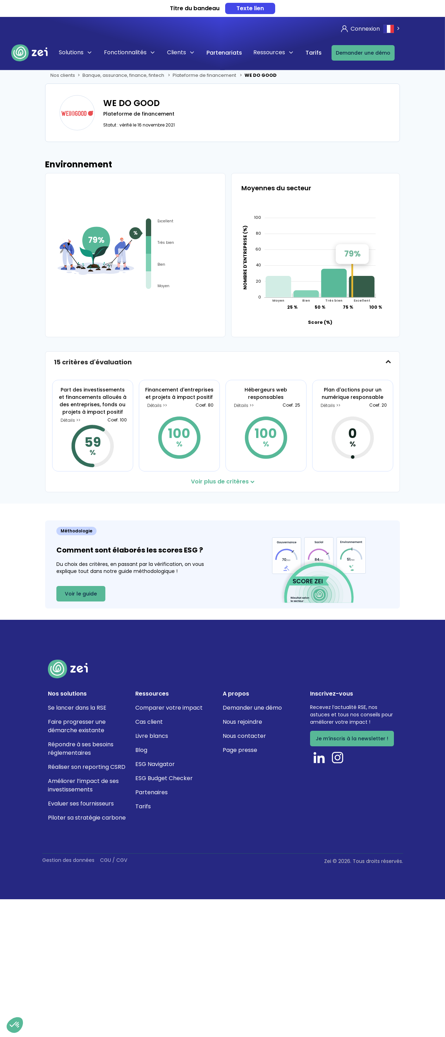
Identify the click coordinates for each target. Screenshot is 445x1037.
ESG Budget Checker (164, 778)
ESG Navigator (155, 764)
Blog (141, 750)
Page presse (240, 750)
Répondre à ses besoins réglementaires (80, 748)
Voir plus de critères (222, 481)
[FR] (392, 28)
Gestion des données (68, 860)
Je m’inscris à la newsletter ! (352, 738)
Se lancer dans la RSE (77, 708)
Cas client (149, 722)
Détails (68, 420)
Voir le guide (81, 593)
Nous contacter (244, 736)
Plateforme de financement (205, 75)
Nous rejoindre (242, 722)
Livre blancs (151, 736)
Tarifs (313, 53)
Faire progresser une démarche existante (77, 726)
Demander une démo (363, 52)
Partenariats (224, 53)
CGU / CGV (113, 860)
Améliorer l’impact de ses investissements (83, 785)
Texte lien (250, 8)
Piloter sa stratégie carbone (87, 818)
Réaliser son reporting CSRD (86, 767)
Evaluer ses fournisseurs (81, 804)
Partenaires (151, 792)
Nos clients (62, 75)
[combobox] (392, 28)
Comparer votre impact (169, 708)
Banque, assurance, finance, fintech (123, 75)
